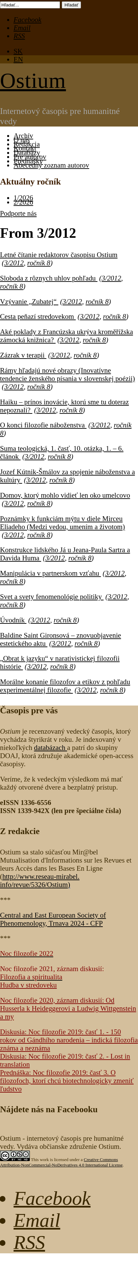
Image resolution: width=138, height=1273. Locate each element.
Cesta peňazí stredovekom (38, 316)
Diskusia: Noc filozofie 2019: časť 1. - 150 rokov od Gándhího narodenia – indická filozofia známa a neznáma (69, 1040)
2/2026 (23, 202)
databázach (50, 747)
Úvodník (13, 620)
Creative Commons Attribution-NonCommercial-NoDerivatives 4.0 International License (61, 1162)
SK (18, 51)
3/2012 (14, 263)
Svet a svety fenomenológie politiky (52, 596)
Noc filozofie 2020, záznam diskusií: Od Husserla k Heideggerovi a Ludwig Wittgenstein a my (68, 1008)
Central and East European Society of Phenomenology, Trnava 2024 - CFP (53, 919)
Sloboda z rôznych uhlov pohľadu (48, 278)
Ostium (33, 81)
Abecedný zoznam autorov (51, 165)
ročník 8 (38, 263)
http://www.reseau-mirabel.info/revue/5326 (39, 880)
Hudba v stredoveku (28, 985)
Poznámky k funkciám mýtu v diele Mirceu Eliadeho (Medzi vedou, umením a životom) (62, 523)
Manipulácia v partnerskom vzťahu (50, 573)
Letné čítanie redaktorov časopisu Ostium (59, 254)
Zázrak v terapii (23, 355)
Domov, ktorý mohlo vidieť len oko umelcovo (65, 495)
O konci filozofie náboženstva (43, 425)
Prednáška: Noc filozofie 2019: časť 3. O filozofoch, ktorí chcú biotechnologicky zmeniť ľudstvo (67, 1080)
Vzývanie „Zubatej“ (29, 301)
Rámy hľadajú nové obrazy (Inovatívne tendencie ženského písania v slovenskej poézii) (67, 374)
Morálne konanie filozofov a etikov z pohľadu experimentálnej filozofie (65, 686)
